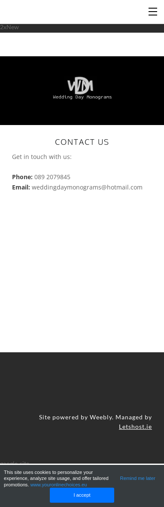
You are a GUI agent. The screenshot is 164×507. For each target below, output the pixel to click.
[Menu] (153, 10)
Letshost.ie (135, 426)
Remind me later (137, 478)
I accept (81, 495)
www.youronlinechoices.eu (58, 484)
